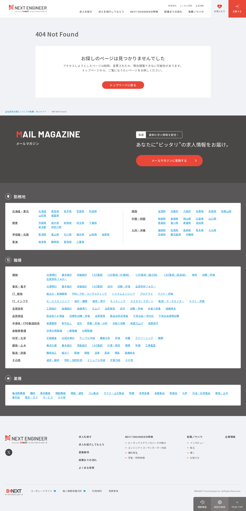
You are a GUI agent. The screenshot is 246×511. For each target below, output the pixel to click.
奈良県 (212, 211)
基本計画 (51, 345)
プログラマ (146, 293)
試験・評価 (208, 274)
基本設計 (67, 274)
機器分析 (105, 338)
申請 (137, 345)
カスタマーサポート (142, 301)
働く (192, 452)
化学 (184, 393)
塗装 (107, 352)
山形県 (42, 215)
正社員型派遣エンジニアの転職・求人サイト (25, 112)
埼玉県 (80, 223)
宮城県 (80, 211)
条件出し (67, 323)
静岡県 (55, 241)
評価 (117, 338)
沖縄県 (190, 234)
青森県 (55, 211)
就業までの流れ (173, 11)
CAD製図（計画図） (119, 274)
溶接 (97, 352)
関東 (15, 223)
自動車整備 (19, 330)
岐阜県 (42, 241)
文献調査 (51, 338)
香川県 (174, 223)
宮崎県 (162, 234)
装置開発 (51, 323)
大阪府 (187, 211)
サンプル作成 (87, 338)
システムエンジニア (123, 293)
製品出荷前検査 (119, 316)
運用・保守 (98, 301)
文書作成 (115, 360)
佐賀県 (174, 230)
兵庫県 (200, 211)
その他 (16, 360)
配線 (76, 352)
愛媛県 (187, 223)
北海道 (42, 211)
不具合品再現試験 (169, 316)
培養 (127, 338)
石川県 (68, 234)
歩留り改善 (154, 308)
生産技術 (17, 308)
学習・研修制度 (136, 457)
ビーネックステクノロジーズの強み (147, 442)
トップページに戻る (123, 85)
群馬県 (68, 223)
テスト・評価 (165, 293)
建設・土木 (221, 393)
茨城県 (42, 223)
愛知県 (68, 241)
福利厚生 (133, 452)
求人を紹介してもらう (111, 11)
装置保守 (153, 323)
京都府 (174, 211)
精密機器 (60, 393)
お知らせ (195, 457)
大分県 (212, 230)
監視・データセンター (171, 301)
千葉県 (93, 223)
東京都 (42, 227)
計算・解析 (113, 345)
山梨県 (93, 234)
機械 (15, 275)
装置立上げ (136, 323)
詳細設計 (82, 274)
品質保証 (17, 316)
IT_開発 (17, 294)
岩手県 (68, 211)
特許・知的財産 (73, 360)
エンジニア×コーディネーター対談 (147, 447)
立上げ (96, 308)
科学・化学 (19, 338)
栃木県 (55, 223)
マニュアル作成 (96, 360)
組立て (65, 352)
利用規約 (97, 491)
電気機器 (45, 393)
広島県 (200, 218)
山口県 (212, 218)
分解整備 (87, 330)
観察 (160, 338)
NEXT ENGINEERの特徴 (144, 11)
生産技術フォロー (56, 279)
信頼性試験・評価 (79, 316)
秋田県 (93, 211)
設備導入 (82, 308)
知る (192, 447)
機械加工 (51, 352)
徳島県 (162, 223)
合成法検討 (68, 338)
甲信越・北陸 (20, 234)
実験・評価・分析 (97, 323)
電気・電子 (19, 286)
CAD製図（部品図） (175, 274)
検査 (117, 352)
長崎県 (187, 230)
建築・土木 (19, 345)
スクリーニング (144, 338)
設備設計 (67, 308)
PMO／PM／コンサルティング (89, 293)
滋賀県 (162, 211)
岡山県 (187, 218)
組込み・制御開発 (56, 293)
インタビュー (197, 442)
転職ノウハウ (196, 11)
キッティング (117, 301)
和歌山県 (226, 211)
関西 (134, 211)
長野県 (106, 234)
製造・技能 (19, 353)
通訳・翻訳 (52, 360)
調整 (86, 352)
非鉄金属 (144, 393)
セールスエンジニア (58, 301)
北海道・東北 (20, 211)
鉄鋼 (131, 393)
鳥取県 (162, 218)
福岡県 (162, 230)
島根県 (174, 218)
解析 (194, 274)
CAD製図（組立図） (147, 274)
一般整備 (72, 330)
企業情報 (200, 6)
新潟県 (42, 234)
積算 (127, 345)
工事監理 (150, 345)
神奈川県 (56, 227)
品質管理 (100, 316)
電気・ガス (31, 397)
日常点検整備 (54, 330)
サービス (48, 397)
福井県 (80, 234)
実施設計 (82, 345)
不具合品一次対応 (143, 316)
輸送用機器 (18, 393)
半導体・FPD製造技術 (26, 323)
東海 (15, 242)
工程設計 (51, 308)
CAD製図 (97, 274)
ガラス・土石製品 (114, 393)
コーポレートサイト (41, 491)
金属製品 (159, 393)
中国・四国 (139, 218)
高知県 (200, 223)
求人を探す (85, 11)
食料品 (16, 397)
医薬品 (173, 393)
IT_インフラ (20, 301)
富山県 (55, 234)
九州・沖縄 (139, 230)
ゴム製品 (93, 393)
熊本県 (200, 230)
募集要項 (172, 6)
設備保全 (171, 308)
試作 (110, 286)
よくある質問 (186, 6)
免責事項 (113, 491)
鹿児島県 (176, 234)
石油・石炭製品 (201, 393)
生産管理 (110, 308)
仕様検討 (51, 274)
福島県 (55, 215)
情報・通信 (77, 393)
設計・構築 (81, 301)
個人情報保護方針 (72, 491)
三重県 (80, 241)
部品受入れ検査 (55, 316)
